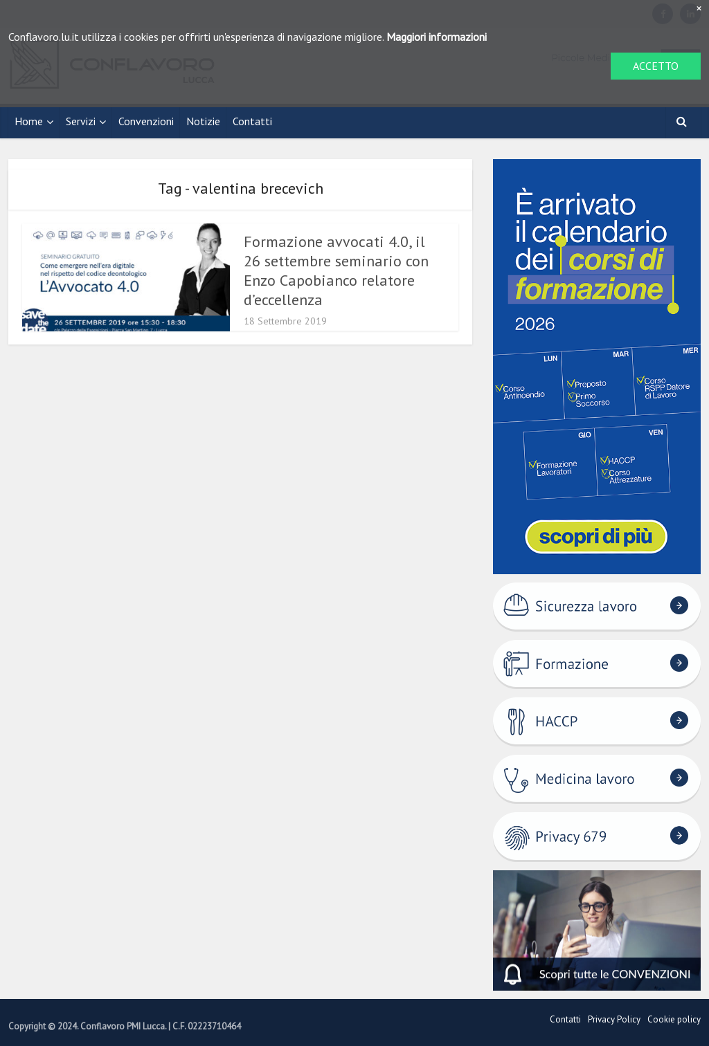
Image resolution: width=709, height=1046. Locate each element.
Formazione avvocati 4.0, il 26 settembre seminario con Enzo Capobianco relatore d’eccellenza (336, 270)
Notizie (203, 121)
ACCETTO (656, 66)
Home (29, 121)
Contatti (252, 121)
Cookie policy (674, 1019)
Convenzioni (146, 121)
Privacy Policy (614, 1019)
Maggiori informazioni (436, 37)
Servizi (81, 121)
